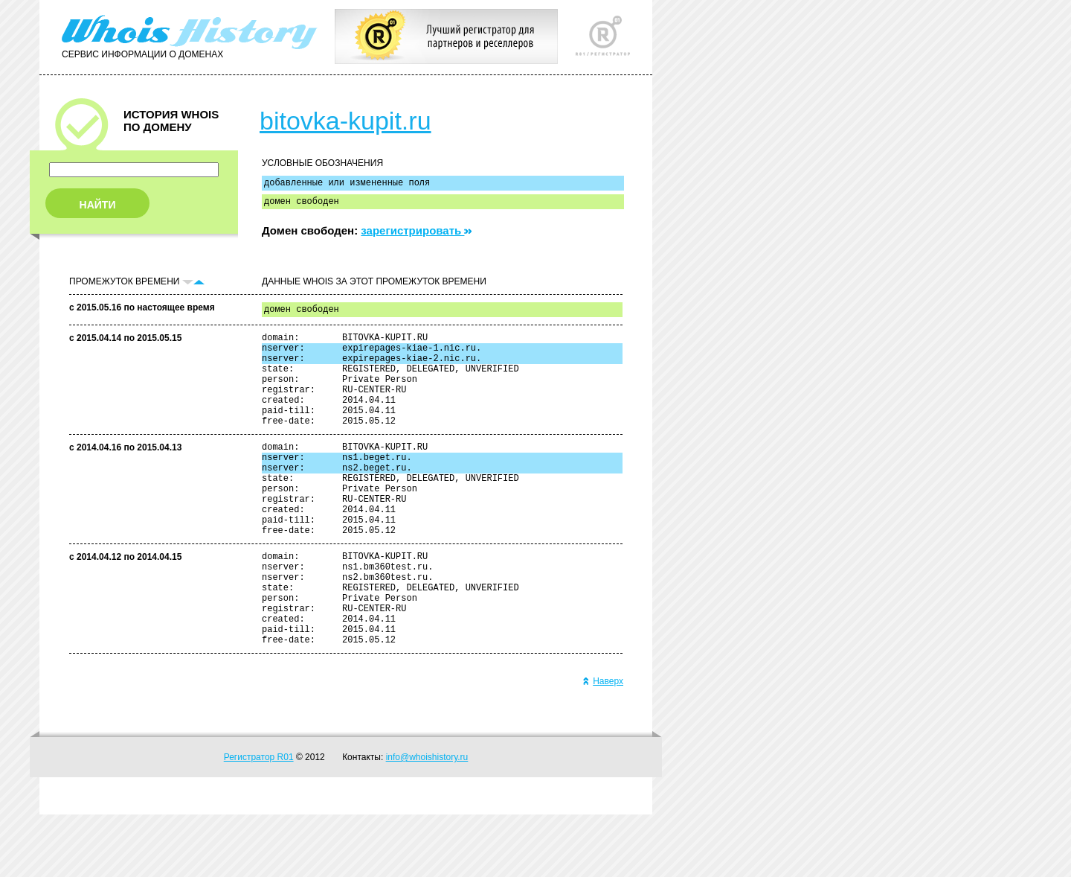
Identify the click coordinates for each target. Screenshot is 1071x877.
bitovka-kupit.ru (345, 120)
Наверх (602, 744)
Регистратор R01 (259, 819)
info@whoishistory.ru (427, 819)
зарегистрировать (416, 235)
